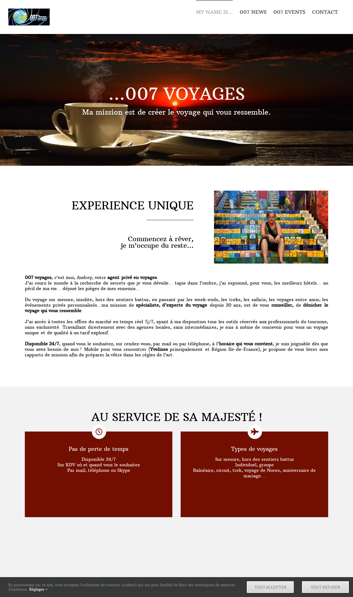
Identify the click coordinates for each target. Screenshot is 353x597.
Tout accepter (270, 587)
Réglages (38, 589)
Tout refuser (325, 587)
